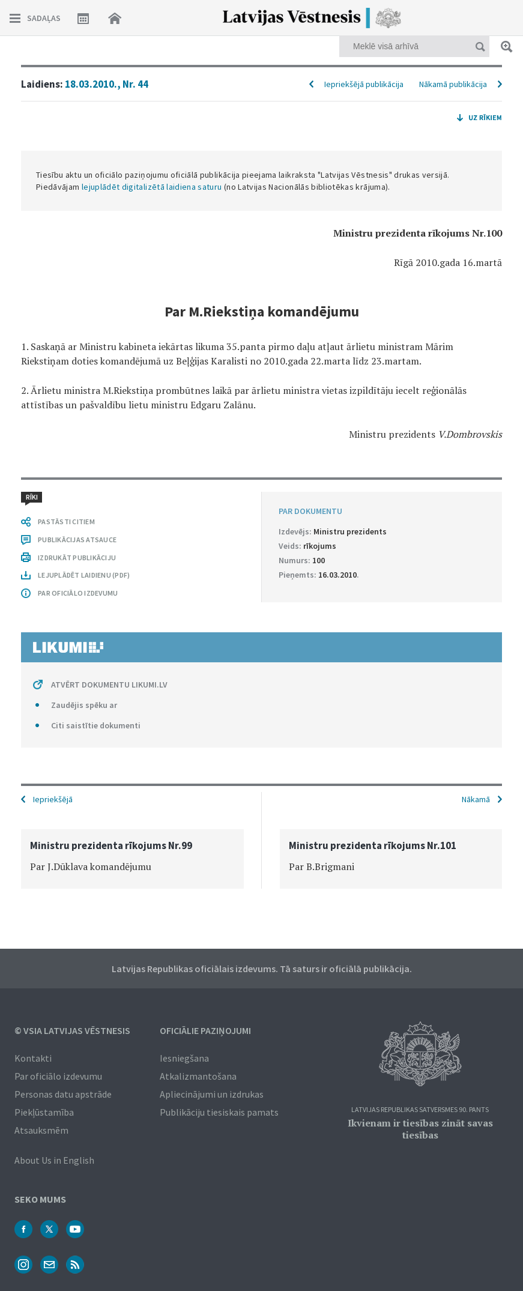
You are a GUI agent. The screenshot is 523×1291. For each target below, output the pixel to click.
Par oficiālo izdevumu (58, 1076)
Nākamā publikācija (453, 84)
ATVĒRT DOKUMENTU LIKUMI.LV (109, 684)
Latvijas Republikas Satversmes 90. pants (420, 1110)
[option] (132, 859)
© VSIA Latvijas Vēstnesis (72, 1030)
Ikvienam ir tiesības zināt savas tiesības (420, 1129)
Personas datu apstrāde (63, 1094)
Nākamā (476, 799)
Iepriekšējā (53, 799)
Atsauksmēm (41, 1130)
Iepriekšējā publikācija (364, 84)
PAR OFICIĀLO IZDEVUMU (78, 592)
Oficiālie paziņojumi (205, 1030)
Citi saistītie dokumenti (96, 725)
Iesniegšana (184, 1058)
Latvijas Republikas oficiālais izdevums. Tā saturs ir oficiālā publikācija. (262, 969)
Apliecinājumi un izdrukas (212, 1094)
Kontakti (33, 1058)
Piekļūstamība (44, 1112)
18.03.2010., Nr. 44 (106, 84)
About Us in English (54, 1160)
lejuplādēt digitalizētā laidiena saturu (152, 186)
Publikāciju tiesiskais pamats (219, 1112)
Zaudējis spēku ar (84, 705)
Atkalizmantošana (198, 1076)
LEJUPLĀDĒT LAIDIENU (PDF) (84, 574)
